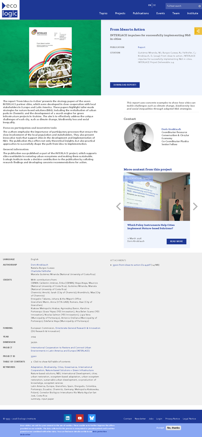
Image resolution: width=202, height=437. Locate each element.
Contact (128, 419)
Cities (60, 367)
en (149, 5)
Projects (120, 13)
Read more (176, 241)
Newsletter (140, 419)
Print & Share (198, 31)
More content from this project (148, 169)
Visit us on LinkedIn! (67, 418)
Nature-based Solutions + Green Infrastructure (70, 370)
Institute (192, 13)
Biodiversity (50, 367)
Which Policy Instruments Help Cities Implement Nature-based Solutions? (151, 226)
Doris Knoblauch (39, 265)
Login (159, 419)
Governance (71, 367)
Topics (103, 13)
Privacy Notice (172, 419)
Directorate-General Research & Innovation (78, 328)
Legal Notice (189, 419)
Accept (160, 428)
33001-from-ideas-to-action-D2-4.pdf (131, 265)
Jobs (151, 419)
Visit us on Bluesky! (92, 418)
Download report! (125, 85)
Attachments (118, 260)
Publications (141, 13)
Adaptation (37, 367)
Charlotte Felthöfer (41, 271)
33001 (34, 356)
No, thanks (173, 428)
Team (176, 13)
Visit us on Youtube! (80, 418)
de (154, 5)
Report (141, 47)
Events (160, 13)
